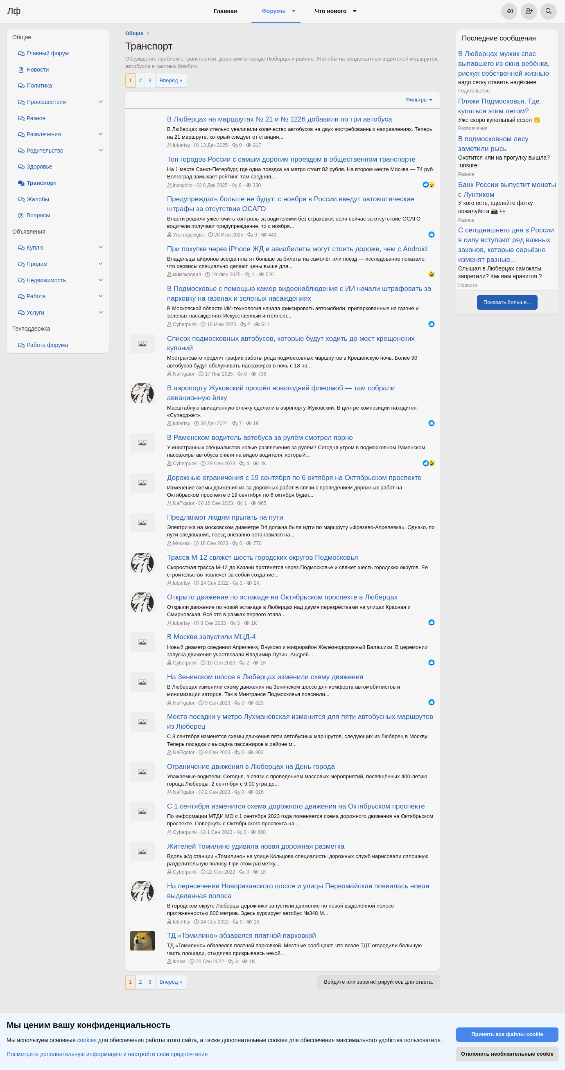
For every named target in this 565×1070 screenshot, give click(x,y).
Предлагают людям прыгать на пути (225, 517)
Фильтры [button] (416, 100)
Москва (181, 543)
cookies (87, 1040)
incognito (182, 185)
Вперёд (169, 80)
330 (257, 185)
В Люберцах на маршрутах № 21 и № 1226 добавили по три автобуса (279, 119)
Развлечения (473, 128)
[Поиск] (548, 11)
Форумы (274, 11)
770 (257, 543)
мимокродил (187, 274)
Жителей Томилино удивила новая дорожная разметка (255, 846)
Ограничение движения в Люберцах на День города (251, 766)
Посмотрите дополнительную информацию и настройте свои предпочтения (107, 1054)
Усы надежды (188, 235)
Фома (179, 961)
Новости (467, 285)
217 (257, 145)
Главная (225, 11)
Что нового (330, 11)
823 (259, 703)
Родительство (474, 91)
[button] (294, 11)
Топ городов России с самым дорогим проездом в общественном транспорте (291, 159)
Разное (466, 174)
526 (270, 274)
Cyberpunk (185, 324)
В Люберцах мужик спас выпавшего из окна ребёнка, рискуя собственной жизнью (504, 63)
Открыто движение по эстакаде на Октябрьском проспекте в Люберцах (282, 597)
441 (272, 235)
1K (256, 423)
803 (259, 752)
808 (262, 832)
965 (262, 503)
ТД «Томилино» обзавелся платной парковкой (241, 935)
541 (265, 324)
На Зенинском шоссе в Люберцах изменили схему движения (265, 677)
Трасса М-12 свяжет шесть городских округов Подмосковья (262, 557)
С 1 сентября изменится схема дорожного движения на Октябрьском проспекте (296, 806)
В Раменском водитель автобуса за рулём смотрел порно (260, 438)
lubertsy (181, 145)
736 (262, 374)
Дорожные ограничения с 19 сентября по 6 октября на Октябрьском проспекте (294, 478)
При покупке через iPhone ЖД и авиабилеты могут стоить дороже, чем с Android (297, 249)
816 (259, 792)
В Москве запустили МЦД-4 (211, 637)
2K (263, 463)
